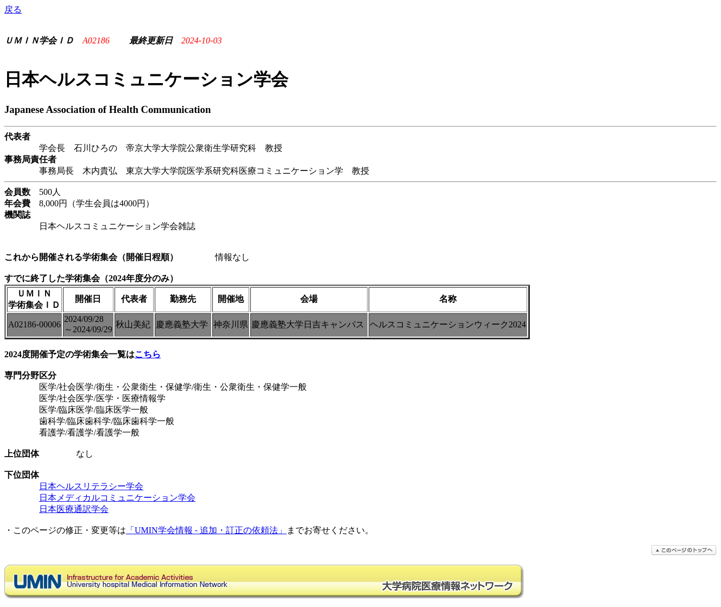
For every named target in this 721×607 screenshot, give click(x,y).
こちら (148, 354)
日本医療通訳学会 (74, 509)
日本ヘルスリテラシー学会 (91, 486)
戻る (13, 9)
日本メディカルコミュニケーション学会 (117, 497)
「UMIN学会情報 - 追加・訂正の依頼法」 (206, 530)
